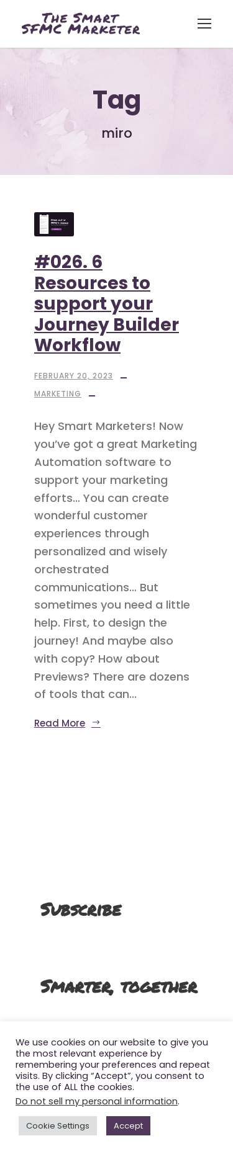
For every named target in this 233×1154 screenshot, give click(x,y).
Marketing (57, 393)
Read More (67, 723)
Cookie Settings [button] (57, 1126)
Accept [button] (128, 1126)
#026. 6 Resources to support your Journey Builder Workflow (106, 303)
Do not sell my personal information (97, 1101)
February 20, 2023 (73, 375)
